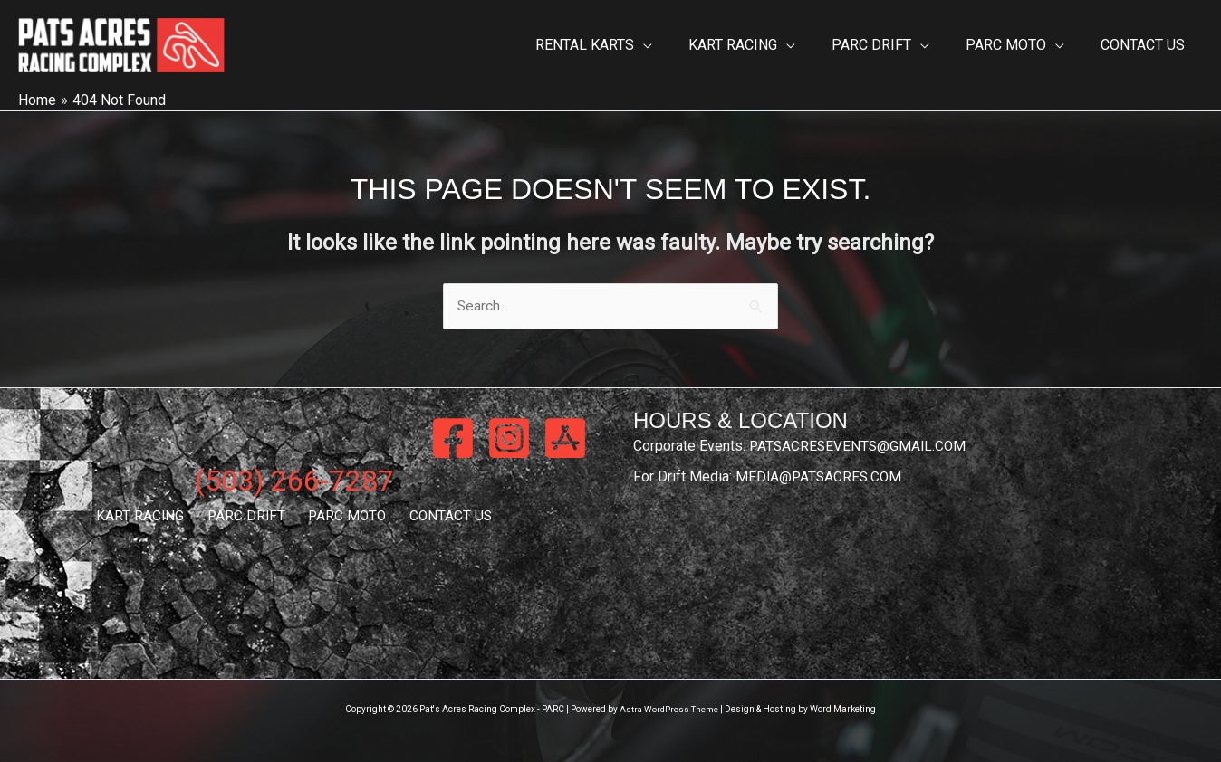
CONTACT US (441, 517)
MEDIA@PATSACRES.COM (820, 477)
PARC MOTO (343, 517)
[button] (676, 45)
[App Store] (565, 439)
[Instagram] (509, 439)
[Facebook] (453, 439)
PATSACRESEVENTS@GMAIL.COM (860, 446)
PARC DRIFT (249, 517)
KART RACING (150, 517)
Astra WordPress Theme (669, 710)
